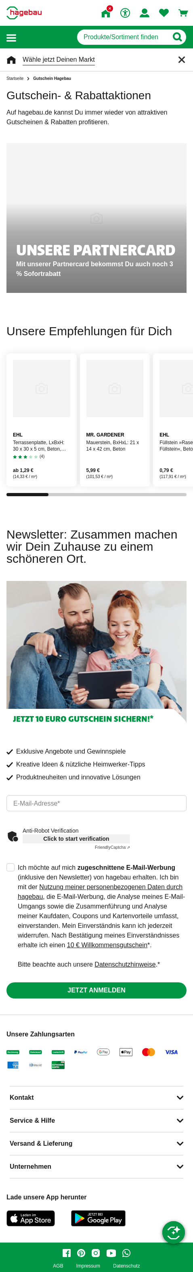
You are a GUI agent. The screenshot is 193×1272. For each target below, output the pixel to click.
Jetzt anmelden (96, 990)
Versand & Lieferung (41, 1143)
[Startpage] (24, 12)
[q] (122, 37)
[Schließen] (182, 60)
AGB (58, 1266)
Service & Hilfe (32, 1120)
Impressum (88, 1266)
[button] (11, 37)
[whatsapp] (126, 1253)
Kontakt (22, 1097)
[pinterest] (81, 1253)
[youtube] (111, 1253)
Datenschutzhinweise (124, 964)
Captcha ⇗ (112, 847)
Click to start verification (76, 838)
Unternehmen (30, 1166)
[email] (96, 803)
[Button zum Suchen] (177, 37)
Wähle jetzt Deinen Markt (59, 59)
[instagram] (96, 1253)
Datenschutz (126, 1266)
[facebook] (67, 1253)
